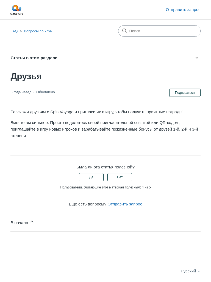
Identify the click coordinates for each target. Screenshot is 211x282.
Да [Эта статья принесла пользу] (91, 177)
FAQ (14, 31)
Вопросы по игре (38, 31)
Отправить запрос (183, 9)
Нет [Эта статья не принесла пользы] (120, 177)
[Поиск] (159, 31)
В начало (22, 222)
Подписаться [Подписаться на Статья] (185, 93)
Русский (191, 271)
